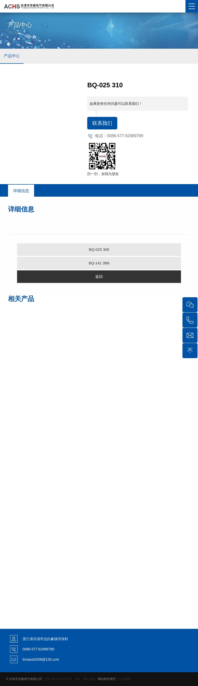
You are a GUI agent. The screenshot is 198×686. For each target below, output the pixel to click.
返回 (99, 276)
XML (77, 679)
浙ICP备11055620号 (58, 679)
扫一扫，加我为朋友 (103, 174)
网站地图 (89, 679)
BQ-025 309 (99, 249)
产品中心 (12, 56)
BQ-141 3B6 (99, 263)
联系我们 (102, 123)
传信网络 (125, 679)
